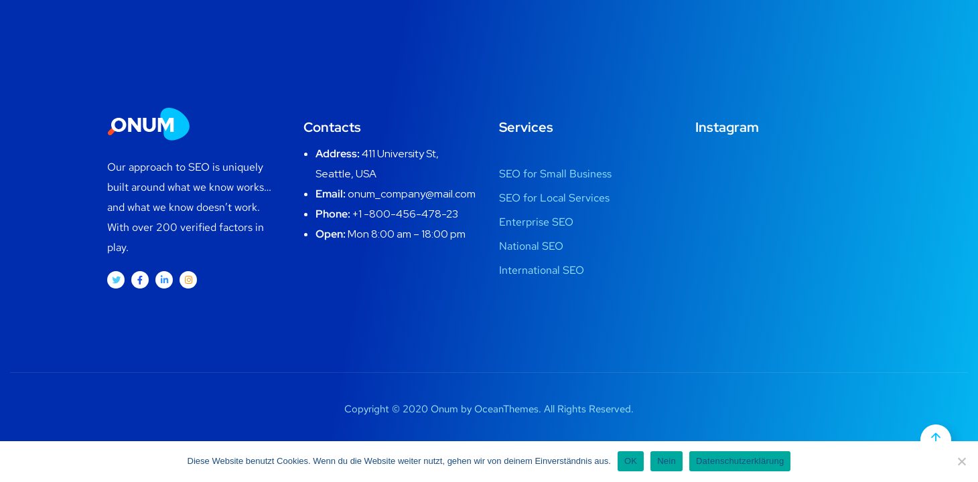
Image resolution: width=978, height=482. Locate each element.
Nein (666, 461)
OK (630, 461)
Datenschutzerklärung (740, 461)
